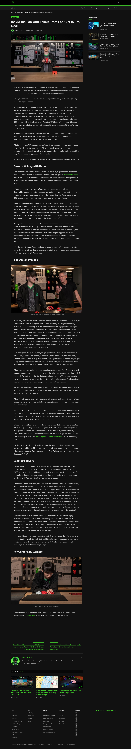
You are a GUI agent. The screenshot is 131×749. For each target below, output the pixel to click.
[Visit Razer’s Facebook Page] (76, 713)
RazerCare (46, 721)
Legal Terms (50, 744)
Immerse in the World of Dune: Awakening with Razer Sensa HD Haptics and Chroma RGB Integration (64, 647)
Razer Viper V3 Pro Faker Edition (49, 437)
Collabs (29, 723)
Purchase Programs (17, 721)
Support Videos (47, 726)
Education (14, 726)
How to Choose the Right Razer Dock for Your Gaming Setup (109, 45)
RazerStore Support (48, 718)
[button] (13, 710)
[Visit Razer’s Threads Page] (76, 719)
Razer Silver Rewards (17, 732)
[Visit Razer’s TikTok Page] (76, 728)
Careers (61, 715)
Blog (12, 8)
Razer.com (31, 615)
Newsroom (62, 718)
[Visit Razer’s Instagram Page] (76, 716)
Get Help (45, 712)
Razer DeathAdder (70, 175)
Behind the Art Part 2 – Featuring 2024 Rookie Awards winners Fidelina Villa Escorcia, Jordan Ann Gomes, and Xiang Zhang (28, 647)
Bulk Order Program (17, 723)
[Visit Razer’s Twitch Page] (76, 731)
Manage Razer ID (47, 723)
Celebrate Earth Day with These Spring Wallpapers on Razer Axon (21, 692)
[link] (12, 3)
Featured (117, 8)
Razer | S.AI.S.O (19, 30)
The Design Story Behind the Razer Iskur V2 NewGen (109, 35)
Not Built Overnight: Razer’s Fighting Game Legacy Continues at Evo (109, 25)
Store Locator (15, 718)
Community (106, 8)
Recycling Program (48, 729)
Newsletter (14, 737)
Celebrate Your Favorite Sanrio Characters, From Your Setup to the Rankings (47, 692)
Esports (84, 8)
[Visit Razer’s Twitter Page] (76, 722)
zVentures (61, 721)
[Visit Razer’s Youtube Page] (76, 725)
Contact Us (62, 723)
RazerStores (15, 712)
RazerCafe (14, 715)
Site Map (41, 744)
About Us (61, 712)
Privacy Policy (60, 744)
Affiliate (14, 734)
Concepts (30, 718)
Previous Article (38, 641)
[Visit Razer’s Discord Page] (76, 734)
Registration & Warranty (49, 715)
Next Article (54, 641)
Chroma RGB (31, 715)
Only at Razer (15, 729)
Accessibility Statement (49, 732)
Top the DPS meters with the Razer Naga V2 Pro (70, 691)
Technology (95, 8)
